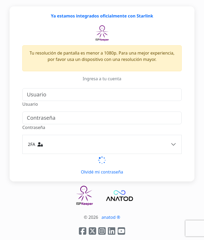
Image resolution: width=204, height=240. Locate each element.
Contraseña (33, 127)
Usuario (30, 104)
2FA (35, 144)
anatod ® (110, 217)
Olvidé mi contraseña (102, 172)
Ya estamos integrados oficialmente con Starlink (102, 16)
